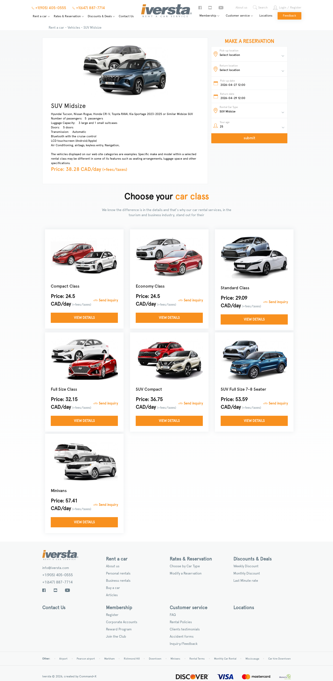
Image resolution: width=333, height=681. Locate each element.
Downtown (155, 658)
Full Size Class (64, 389)
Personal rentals (118, 573)
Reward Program (119, 629)
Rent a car (40, 16)
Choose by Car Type (185, 566)
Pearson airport (86, 658)
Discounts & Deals (100, 16)
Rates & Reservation (67, 16)
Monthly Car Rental (225, 658)
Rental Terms (197, 658)
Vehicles (74, 27)
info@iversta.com (55, 568)
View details (84, 317)
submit (249, 138)
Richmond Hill (132, 658)
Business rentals (118, 580)
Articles (112, 595)
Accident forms (181, 636)
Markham (109, 658)
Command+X (87, 676)
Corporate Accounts (121, 622)
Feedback (289, 15)
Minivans (59, 491)
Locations (265, 15)
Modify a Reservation (186, 573)
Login (282, 7)
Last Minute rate (245, 580)
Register (295, 7)
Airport (63, 658)
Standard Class (235, 288)
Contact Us (126, 16)
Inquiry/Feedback (184, 644)
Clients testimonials (185, 629)
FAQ (173, 615)
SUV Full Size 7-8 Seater (244, 389)
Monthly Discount (246, 573)
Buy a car (113, 588)
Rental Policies (181, 622)
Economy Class (150, 286)
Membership (207, 15)
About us (241, 7)
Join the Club (116, 636)
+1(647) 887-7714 (57, 582)
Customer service (238, 15)
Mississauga (252, 658)
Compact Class (65, 286)
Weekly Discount (245, 566)
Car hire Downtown (279, 658)
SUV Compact (149, 389)
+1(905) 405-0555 (57, 575)
